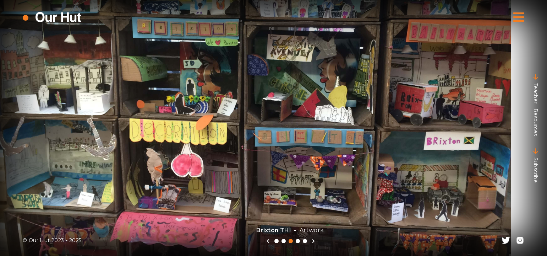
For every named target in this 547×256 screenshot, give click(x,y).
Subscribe (535, 165)
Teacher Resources (535, 104)
